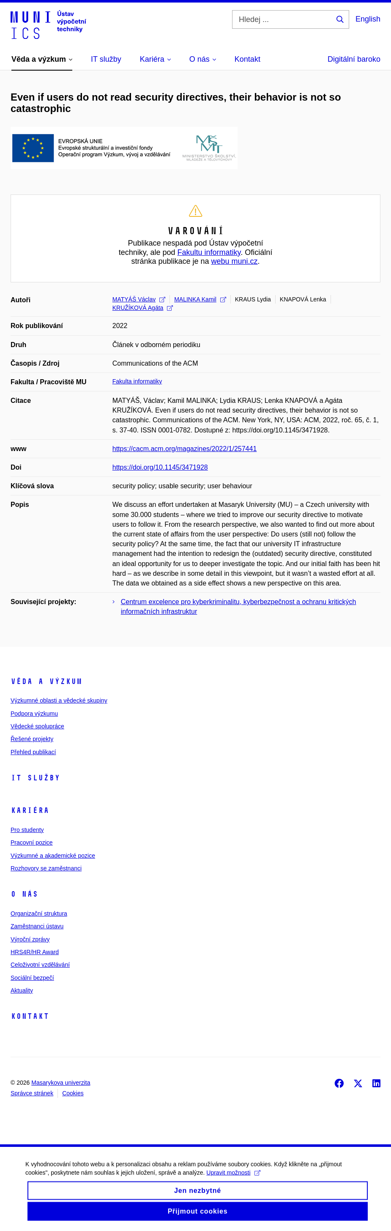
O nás (24, 894)
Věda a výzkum (46, 681)
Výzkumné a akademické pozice (53, 855)
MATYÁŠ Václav (138, 299)
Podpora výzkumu (34, 713)
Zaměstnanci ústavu (37, 926)
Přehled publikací (33, 752)
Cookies (73, 1093)
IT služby (35, 777)
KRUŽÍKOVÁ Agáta (142, 307)
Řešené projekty (32, 739)
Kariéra (30, 810)
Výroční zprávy (30, 939)
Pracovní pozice (32, 842)
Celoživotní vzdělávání (40, 964)
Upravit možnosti (233, 1180)
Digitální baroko (354, 59)
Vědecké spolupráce (37, 726)
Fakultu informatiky (209, 252)
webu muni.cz (234, 261)
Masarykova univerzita (60, 1082)
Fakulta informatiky (137, 381)
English (367, 19)
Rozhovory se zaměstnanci (46, 868)
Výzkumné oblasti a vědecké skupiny (59, 700)
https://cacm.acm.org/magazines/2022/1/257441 (184, 448)
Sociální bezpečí (32, 977)
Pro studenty (27, 829)
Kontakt (30, 1016)
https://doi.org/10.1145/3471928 (160, 467)
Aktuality (22, 990)
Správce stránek (32, 1093)
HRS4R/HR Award (35, 952)
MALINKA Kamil (200, 299)
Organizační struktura (39, 913)
